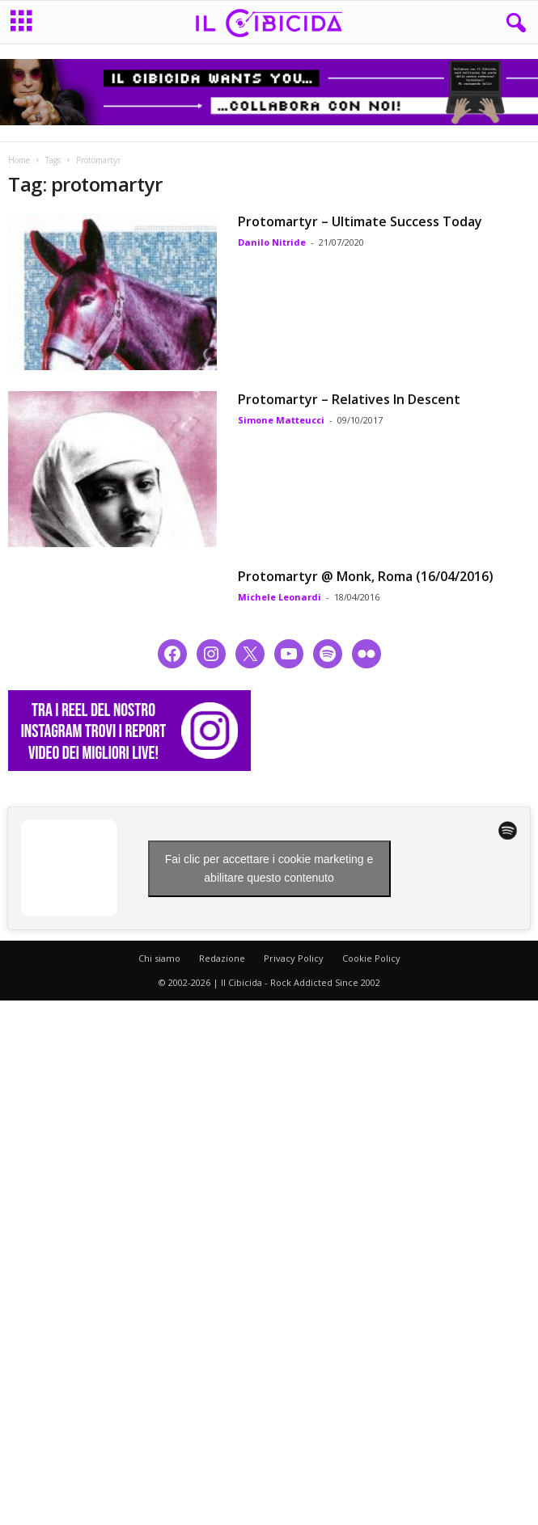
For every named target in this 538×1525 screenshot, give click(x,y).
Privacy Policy (294, 958)
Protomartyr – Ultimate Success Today (360, 221)
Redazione (222, 958)
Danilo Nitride (272, 242)
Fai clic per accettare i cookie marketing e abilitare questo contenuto (269, 868)
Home (19, 160)
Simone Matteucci (281, 420)
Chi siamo (159, 958)
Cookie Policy (371, 958)
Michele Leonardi (279, 597)
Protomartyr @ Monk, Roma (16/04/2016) (366, 576)
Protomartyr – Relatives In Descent (349, 399)
